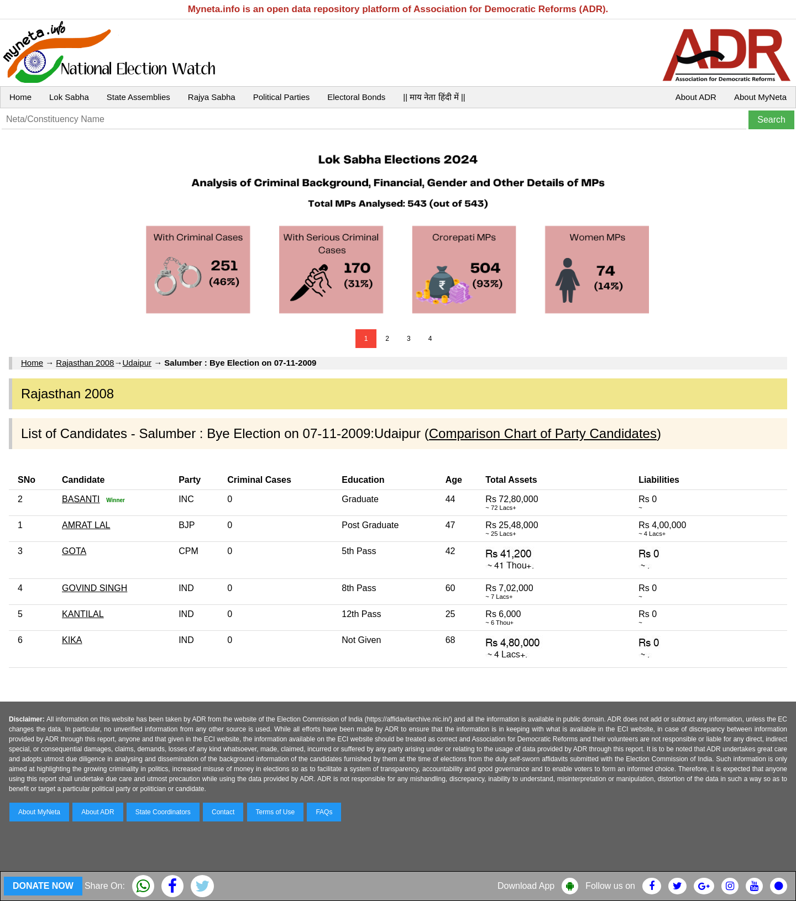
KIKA (72, 640)
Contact (223, 812)
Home (20, 97)
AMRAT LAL (86, 525)
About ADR (695, 97)
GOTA (74, 551)
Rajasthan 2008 (85, 362)
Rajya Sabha (211, 97)
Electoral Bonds (356, 97)
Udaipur (136, 362)
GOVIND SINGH (94, 588)
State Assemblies (138, 97)
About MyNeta (760, 97)
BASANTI (81, 499)
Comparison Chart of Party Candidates (543, 433)
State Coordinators (163, 812)
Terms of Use (275, 812)
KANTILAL (83, 614)
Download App (526, 886)
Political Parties (281, 97)
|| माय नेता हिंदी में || (434, 97)
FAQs (324, 812)
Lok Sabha (69, 97)
